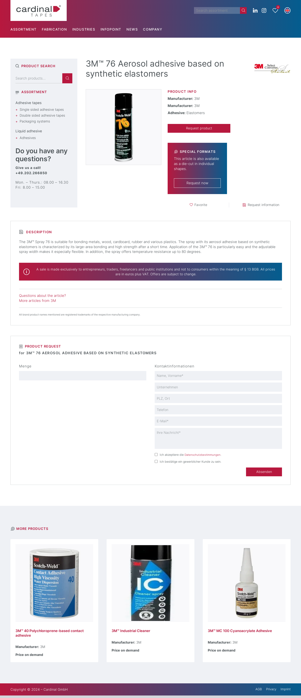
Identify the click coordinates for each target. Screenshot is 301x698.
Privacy (269, 692)
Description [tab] (38, 232)
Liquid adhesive (28, 131)
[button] (287, 10)
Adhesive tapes (28, 103)
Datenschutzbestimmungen (203, 456)
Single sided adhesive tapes (42, 109)
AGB (256, 692)
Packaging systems (35, 121)
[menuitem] (26, 29)
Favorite (200, 205)
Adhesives (28, 138)
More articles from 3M (37, 301)
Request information (263, 205)
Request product (199, 128)
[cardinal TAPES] (38, 10)
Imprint (285, 692)
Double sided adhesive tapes (42, 115)
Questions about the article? (42, 296)
